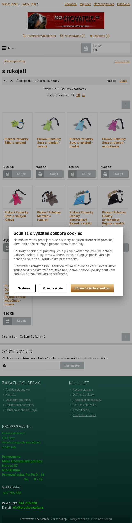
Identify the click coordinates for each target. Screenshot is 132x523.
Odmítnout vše (53, 288)
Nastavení (24, 288)
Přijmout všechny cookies (92, 288)
